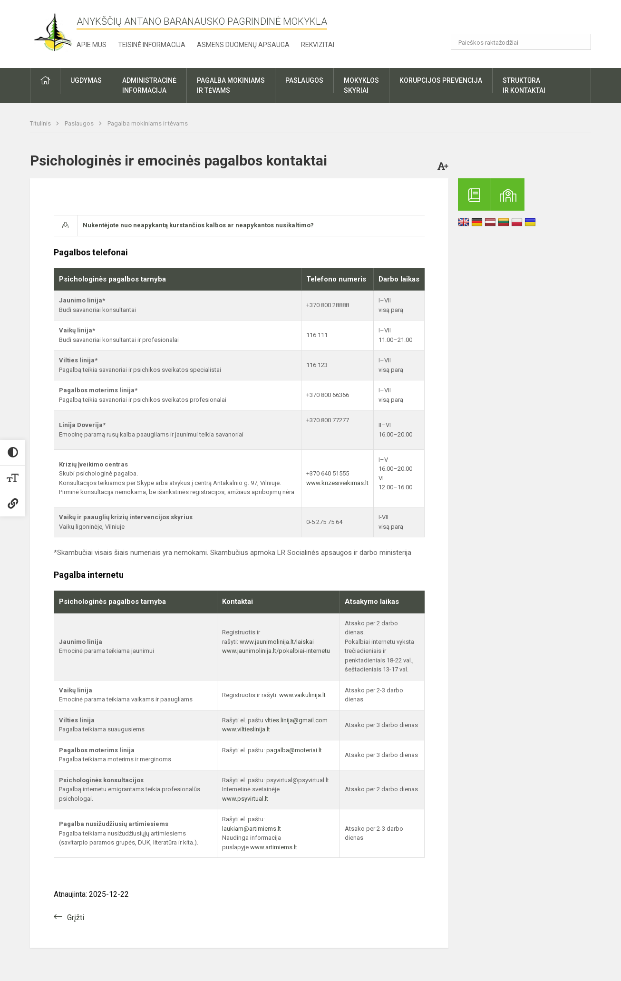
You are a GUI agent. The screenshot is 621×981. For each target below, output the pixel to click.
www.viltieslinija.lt (246, 729)
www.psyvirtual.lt (246, 798)
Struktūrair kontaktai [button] (524, 85)
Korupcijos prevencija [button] (440, 80)
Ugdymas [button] (86, 80)
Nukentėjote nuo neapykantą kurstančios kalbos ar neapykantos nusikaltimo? (198, 225)
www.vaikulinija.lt (302, 695)
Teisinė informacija (151, 45)
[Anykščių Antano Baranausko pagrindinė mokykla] (53, 32)
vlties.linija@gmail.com (296, 720)
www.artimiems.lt (273, 847)
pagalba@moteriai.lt (294, 750)
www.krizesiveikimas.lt (337, 482)
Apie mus (92, 45)
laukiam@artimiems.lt (251, 828)
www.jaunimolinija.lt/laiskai (277, 641)
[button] (526, 20)
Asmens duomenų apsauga (243, 45)
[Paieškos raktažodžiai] (521, 42)
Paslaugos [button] (304, 80)
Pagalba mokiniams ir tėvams (147, 123)
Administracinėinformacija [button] (149, 85)
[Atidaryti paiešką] (580, 42)
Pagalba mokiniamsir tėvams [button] (231, 85)
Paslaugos (80, 123)
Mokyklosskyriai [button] (361, 85)
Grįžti (75, 917)
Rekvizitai (317, 45)
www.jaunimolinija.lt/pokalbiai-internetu (276, 650)
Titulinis (41, 123)
